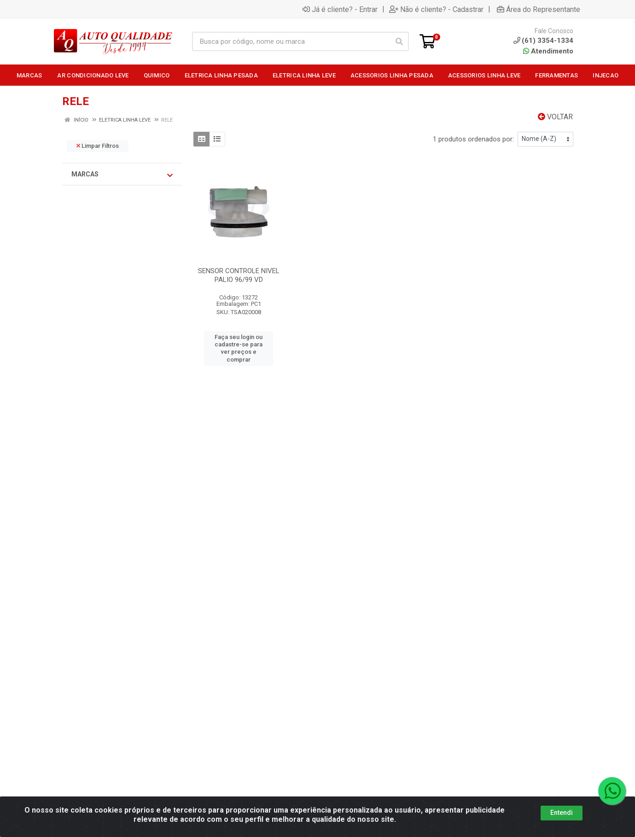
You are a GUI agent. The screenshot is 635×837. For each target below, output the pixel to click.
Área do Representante (538, 9)
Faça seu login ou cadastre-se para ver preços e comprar (238, 348)
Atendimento (548, 51)
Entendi (561, 812)
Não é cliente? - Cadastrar (436, 9)
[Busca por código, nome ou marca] (291, 41)
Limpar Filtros (97, 145)
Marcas (122, 174)
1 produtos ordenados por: (473, 139)
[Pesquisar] (399, 41)
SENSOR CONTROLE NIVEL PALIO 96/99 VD (239, 275)
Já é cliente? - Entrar (340, 9)
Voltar (555, 116)
